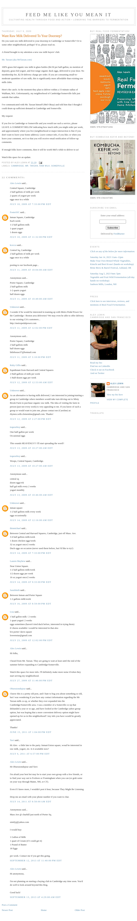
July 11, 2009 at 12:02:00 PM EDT (31, 327)
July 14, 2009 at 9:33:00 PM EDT (30, 582)
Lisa (12, 611)
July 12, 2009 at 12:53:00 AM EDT (31, 382)
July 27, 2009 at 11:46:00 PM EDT (31, 680)
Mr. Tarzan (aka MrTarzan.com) (17, 59)
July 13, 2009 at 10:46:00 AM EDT (31, 495)
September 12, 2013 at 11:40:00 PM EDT (36, 860)
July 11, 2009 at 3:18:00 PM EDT (30, 357)
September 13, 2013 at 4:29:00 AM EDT (35, 897)
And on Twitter (97, 373)
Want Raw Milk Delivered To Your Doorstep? (32, 36)
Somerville (58, 166)
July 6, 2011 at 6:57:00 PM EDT (30, 753)
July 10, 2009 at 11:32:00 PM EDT (31, 237)
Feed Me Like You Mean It (69, 14)
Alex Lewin (15, 183)
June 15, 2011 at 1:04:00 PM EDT (30, 732)
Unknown (14, 307)
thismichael (15, 528)
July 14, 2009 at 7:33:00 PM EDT (30, 553)
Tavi (12, 740)
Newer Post (7, 910)
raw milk (44, 166)
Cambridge (17, 166)
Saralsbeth (15, 590)
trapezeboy (15, 427)
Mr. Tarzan (31, 166)
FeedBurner (119, 233)
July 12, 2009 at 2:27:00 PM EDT (30, 419)
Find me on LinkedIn (100, 366)
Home (44, 910)
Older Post (80, 910)
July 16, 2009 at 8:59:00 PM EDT (30, 603)
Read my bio (96, 362)
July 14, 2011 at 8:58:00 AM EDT (30, 801)
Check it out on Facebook (102, 369)
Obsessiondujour (18, 688)
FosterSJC (14, 212)
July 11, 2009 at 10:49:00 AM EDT (31, 298)
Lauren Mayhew (17, 561)
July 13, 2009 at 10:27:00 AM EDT (31, 448)
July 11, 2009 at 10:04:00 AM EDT (31, 269)
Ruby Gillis (15, 365)
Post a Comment (9, 905)
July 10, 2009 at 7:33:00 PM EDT (30, 204)
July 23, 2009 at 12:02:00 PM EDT (31, 640)
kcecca (13, 245)
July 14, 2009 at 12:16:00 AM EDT (31, 520)
